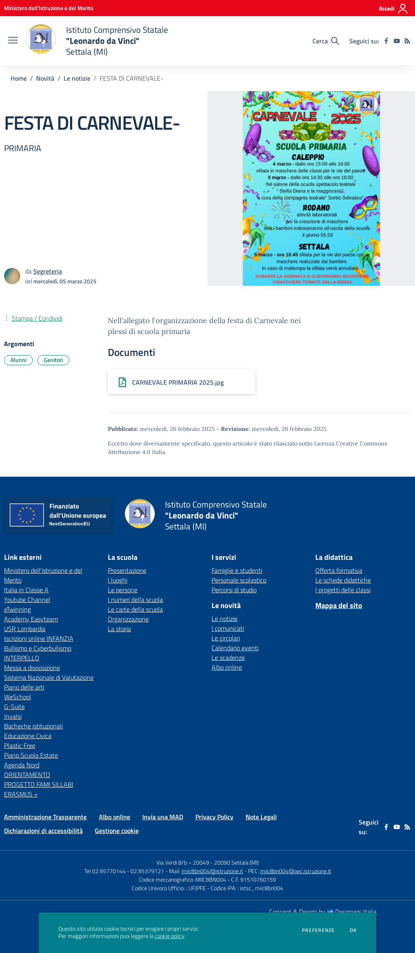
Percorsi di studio (234, 590)
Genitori (53, 360)
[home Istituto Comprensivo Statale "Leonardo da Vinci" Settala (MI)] (97, 40)
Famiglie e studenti (237, 570)
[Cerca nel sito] (325, 41)
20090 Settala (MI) (236, 862)
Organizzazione (128, 619)
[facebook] (386, 41)
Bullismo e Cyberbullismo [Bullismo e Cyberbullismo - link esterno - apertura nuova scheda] (37, 648)
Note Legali (261, 817)
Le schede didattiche (343, 580)
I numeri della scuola (135, 599)
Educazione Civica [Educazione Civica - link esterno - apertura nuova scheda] (27, 736)
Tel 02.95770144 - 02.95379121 (124, 871)
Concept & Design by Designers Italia (322, 912)
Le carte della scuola (135, 609)
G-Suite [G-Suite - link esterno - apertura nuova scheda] (14, 706)
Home (19, 78)
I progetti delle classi (342, 590)
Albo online (227, 667)
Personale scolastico (239, 580)
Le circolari (226, 638)
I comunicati (228, 628)
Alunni (18, 360)
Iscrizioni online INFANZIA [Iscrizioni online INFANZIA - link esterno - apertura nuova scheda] (38, 638)
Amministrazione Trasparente (45, 817)
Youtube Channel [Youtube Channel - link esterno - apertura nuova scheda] (27, 599)
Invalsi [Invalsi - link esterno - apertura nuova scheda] (12, 716)
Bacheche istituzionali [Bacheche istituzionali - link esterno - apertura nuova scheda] (33, 726)
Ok (353, 930)
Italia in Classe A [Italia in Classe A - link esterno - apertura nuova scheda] (26, 590)
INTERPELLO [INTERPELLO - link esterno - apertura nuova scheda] (21, 658)
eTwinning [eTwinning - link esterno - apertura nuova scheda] (17, 609)
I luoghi (117, 580)
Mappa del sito (338, 605)
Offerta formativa (338, 570)
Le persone (122, 590)
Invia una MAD (162, 817)
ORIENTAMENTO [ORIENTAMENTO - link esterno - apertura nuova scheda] (27, 775)
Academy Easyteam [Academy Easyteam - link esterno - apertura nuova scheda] (31, 619)
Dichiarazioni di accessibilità (43, 830)
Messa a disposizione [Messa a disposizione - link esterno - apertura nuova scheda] (32, 667)
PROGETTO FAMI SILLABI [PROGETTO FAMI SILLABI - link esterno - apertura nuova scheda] (38, 784)
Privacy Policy (214, 817)
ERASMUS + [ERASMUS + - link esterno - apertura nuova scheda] (21, 794)
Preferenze (318, 930)
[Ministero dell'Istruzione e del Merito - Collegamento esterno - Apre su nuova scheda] (48, 8)
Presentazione (127, 570)
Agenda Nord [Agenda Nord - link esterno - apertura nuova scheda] (21, 765)
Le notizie (77, 78)
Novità (45, 78)
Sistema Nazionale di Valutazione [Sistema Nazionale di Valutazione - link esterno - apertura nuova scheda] (49, 677)
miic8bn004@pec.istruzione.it (295, 871)
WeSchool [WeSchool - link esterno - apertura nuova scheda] (17, 697)
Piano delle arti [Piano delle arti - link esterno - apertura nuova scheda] (24, 687)
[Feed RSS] (407, 41)
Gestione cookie (117, 830)
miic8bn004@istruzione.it (212, 871)
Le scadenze (228, 657)
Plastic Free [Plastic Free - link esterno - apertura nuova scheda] (19, 745)
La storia (119, 629)
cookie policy (169, 936)
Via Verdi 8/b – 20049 (183, 862)
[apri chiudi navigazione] (13, 41)
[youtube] (396, 41)
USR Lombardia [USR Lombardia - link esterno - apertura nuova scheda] (24, 629)
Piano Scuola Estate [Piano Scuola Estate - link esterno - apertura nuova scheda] (31, 755)
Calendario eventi (235, 648)
